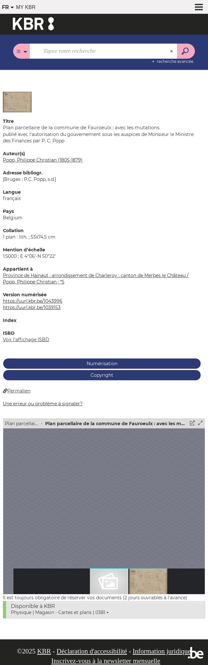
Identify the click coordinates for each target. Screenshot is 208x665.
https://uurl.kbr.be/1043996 (32, 301)
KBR (44, 651)
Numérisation (102, 363)
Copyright (102, 375)
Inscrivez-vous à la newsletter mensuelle (105, 661)
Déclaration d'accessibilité (92, 651)
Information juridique (161, 651)
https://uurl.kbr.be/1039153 (31, 307)
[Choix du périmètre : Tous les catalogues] (21, 51)
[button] (17, 102)
